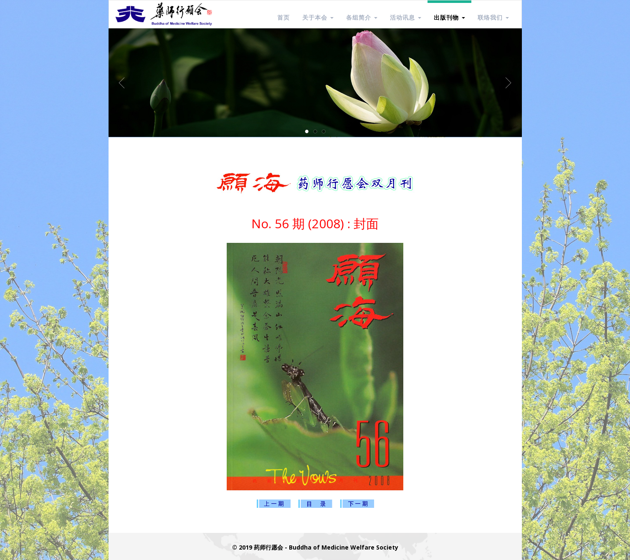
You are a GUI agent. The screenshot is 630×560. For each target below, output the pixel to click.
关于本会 (318, 17)
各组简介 (361, 17)
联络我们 (493, 17)
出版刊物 (449, 17)
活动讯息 (405, 17)
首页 (283, 17)
